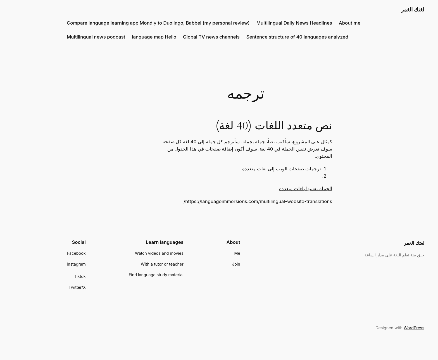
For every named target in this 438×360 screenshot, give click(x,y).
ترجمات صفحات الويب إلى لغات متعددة (255, 168)
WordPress (387, 327)
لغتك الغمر (386, 9)
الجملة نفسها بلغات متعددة (279, 188)
